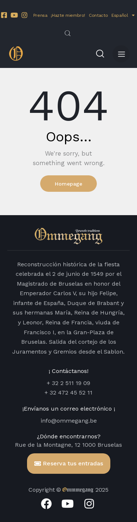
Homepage (68, 184)
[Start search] (67, 33)
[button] (121, 53)
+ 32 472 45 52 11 (68, 392)
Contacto (98, 15)
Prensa (40, 15)
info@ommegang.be (69, 420)
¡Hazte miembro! (68, 15)
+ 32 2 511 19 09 (68, 383)
